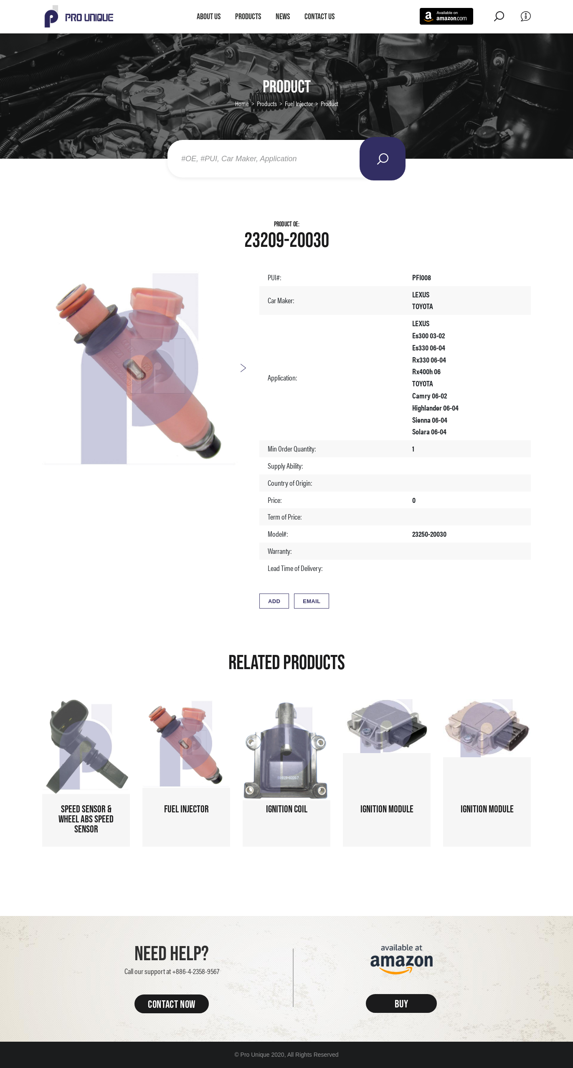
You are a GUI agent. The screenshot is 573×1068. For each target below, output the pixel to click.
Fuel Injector (299, 103)
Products (248, 16)
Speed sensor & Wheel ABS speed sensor (86, 819)
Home (242, 103)
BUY (401, 1003)
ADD (274, 601)
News (283, 16)
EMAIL (311, 601)
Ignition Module (386, 808)
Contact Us (319, 16)
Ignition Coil (286, 808)
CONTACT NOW (171, 1004)
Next (243, 368)
